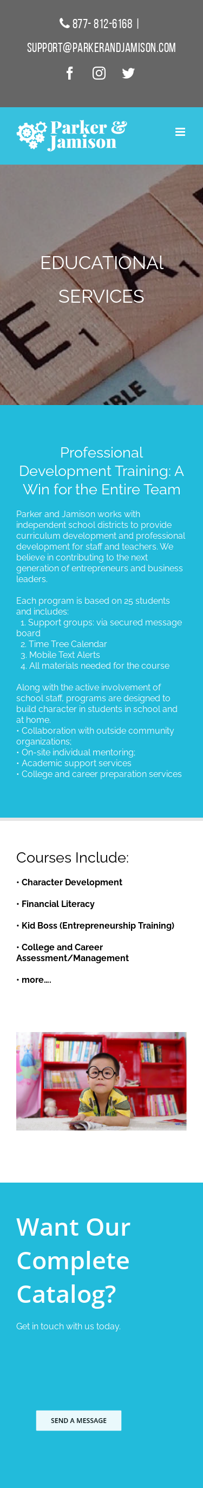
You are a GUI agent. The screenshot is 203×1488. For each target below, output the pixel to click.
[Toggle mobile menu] (181, 132)
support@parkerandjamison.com (101, 48)
